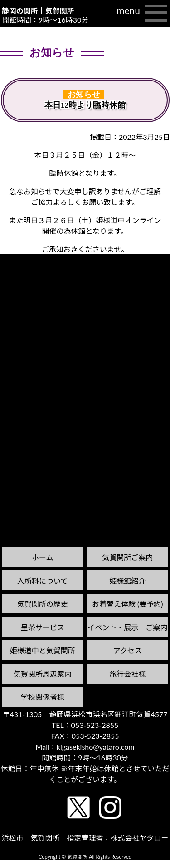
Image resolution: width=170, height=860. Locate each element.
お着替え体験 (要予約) (127, 603)
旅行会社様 (127, 674)
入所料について (42, 580)
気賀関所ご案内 (127, 557)
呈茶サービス (42, 627)
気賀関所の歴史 (42, 603)
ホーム (42, 557)
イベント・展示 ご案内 (127, 627)
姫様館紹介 (127, 580)
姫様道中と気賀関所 (42, 650)
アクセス (127, 650)
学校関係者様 (42, 697)
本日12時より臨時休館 (85, 104)
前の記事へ (23, 278)
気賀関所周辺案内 (43, 674)
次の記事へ (147, 270)
